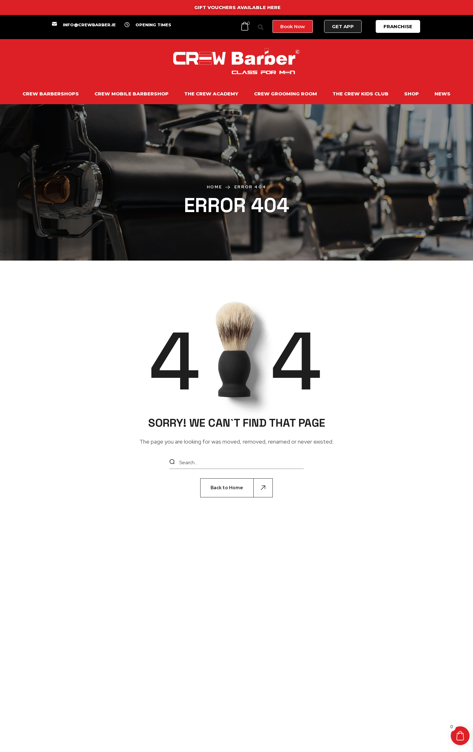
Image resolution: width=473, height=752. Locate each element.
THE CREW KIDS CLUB (361, 94)
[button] (261, 27)
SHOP (411, 94)
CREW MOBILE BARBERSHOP (131, 94)
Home (214, 187)
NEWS (442, 94)
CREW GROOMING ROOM (285, 94)
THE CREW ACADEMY (211, 94)
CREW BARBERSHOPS (51, 94)
